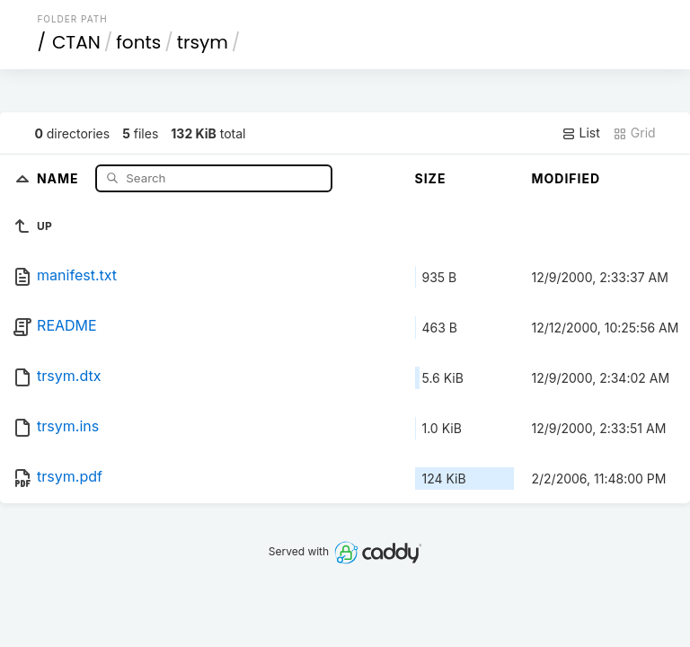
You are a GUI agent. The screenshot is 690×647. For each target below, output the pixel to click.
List (581, 133)
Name (60, 177)
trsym (202, 42)
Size (431, 178)
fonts (138, 42)
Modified (566, 178)
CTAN (76, 42)
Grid (634, 133)
